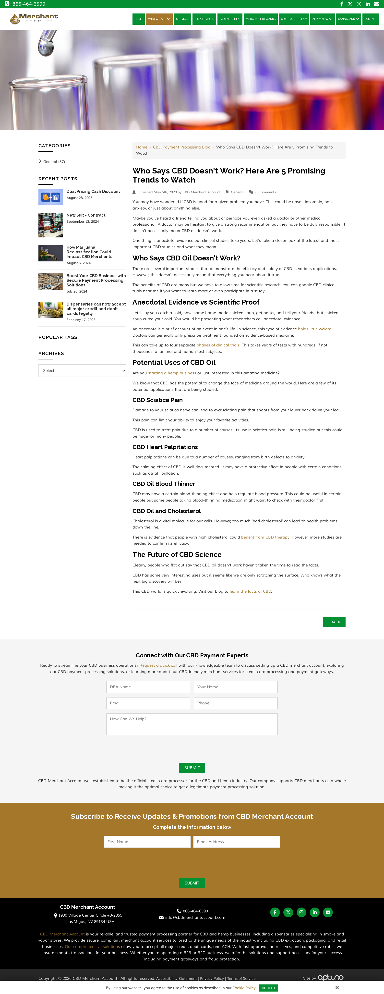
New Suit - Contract (86, 218)
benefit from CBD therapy (265, 540)
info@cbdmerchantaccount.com (195, 923)
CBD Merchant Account (62, 939)
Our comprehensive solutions (92, 952)
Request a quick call (158, 669)
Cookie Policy (243, 988)
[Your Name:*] (236, 691)
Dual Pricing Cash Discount (93, 194)
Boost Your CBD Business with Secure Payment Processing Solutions (96, 283)
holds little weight (315, 331)
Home (141, 149)
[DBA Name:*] (148, 691)
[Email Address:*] (236, 847)
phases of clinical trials (218, 347)
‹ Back (332, 625)
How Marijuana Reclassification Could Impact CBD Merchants (89, 255)
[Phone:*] (236, 707)
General (237, 195)
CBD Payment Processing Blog (182, 149)
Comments (267, 195)
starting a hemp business (172, 376)
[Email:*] (148, 707)
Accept (268, 988)
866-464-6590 (24, 4)
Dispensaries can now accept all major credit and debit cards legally (96, 312)
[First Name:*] (147, 847)
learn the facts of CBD (250, 594)
